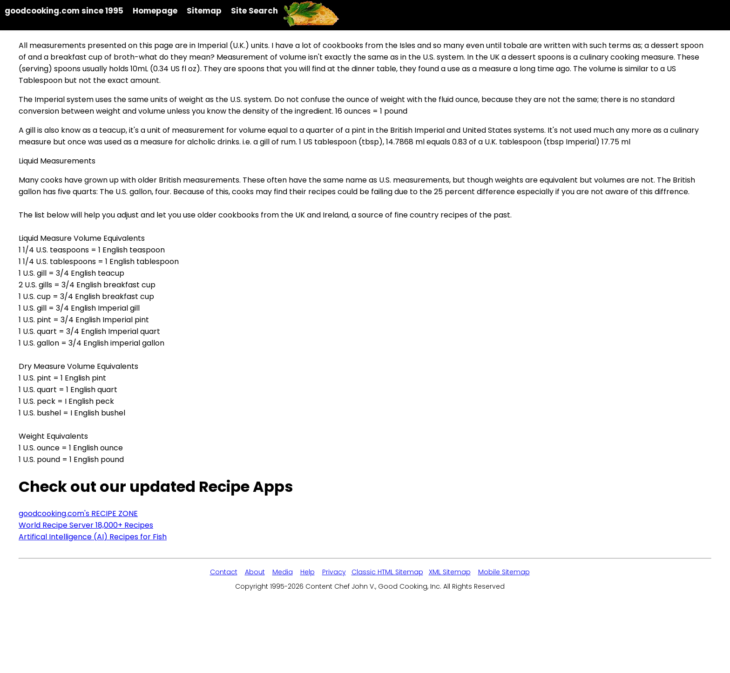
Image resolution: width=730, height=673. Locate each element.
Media (282, 572)
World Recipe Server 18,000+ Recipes (86, 525)
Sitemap (204, 10)
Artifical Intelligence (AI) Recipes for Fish (93, 536)
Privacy (334, 572)
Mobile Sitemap (504, 572)
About (255, 572)
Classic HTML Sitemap (387, 572)
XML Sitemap (450, 572)
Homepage (155, 10)
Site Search (254, 10)
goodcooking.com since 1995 (64, 10)
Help (307, 572)
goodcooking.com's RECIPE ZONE (78, 513)
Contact (223, 572)
